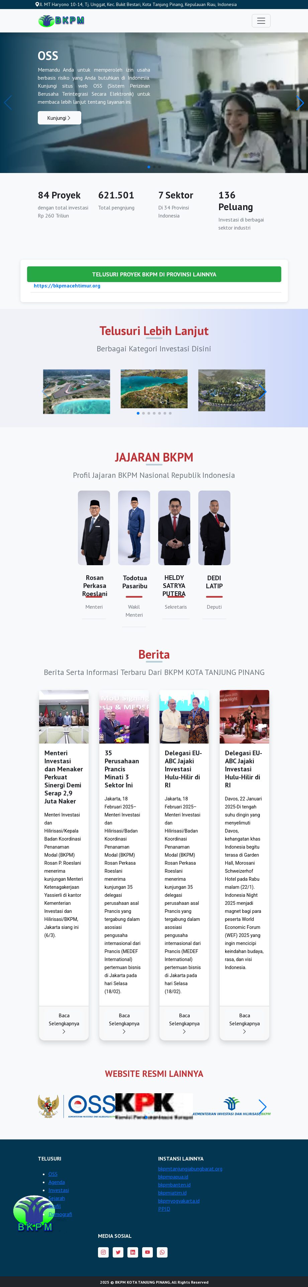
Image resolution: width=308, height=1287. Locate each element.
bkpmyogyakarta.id (179, 1200)
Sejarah (56, 1198)
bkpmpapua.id (173, 1176)
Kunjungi (59, 117)
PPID (164, 1208)
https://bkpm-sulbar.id (61, 291)
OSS (53, 1174)
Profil (54, 1206)
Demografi (60, 1214)
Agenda (56, 1182)
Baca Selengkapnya (64, 1023)
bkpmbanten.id (174, 1184)
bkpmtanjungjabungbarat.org (190, 1168)
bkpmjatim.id (172, 1192)
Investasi (58, 1190)
